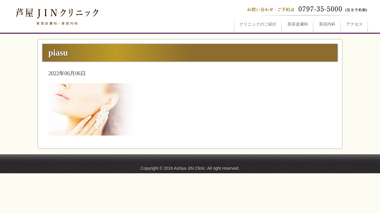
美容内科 (327, 24)
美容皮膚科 (297, 24)
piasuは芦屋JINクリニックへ (56, 15)
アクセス (354, 24)
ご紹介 (258, 24)
